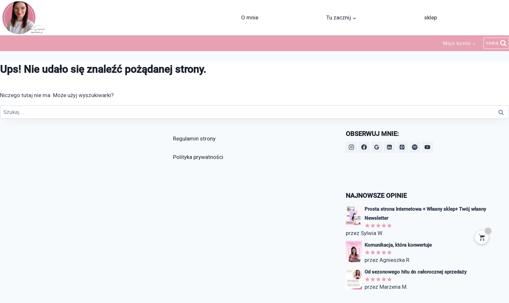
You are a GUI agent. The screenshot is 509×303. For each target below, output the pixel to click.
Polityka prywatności (198, 157)
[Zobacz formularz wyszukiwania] (496, 43)
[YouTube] (427, 147)
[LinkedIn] (389, 147)
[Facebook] (363, 147)
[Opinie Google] (376, 147)
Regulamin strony (194, 138)
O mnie (249, 17)
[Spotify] (414, 147)
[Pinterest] (402, 147)
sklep (430, 17)
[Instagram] (351, 147)
